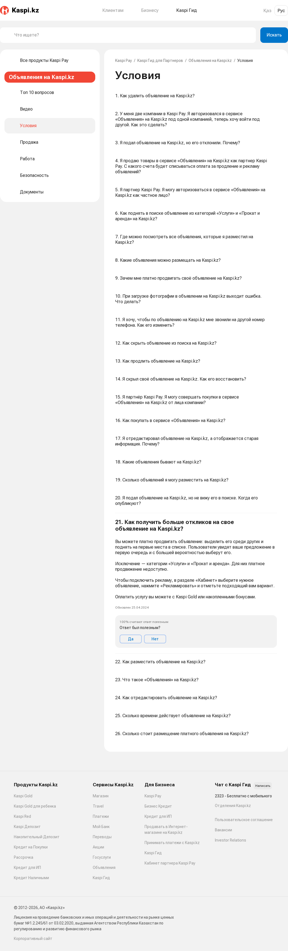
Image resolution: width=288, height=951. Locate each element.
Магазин (101, 796)
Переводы (102, 837)
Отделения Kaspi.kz (233, 805)
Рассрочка (23, 857)
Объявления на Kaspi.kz (210, 60)
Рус (281, 10)
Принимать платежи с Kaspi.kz (172, 842)
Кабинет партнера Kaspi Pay (170, 863)
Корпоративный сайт (33, 938)
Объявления (104, 867)
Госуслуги (102, 857)
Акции (98, 847)
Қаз (267, 10)
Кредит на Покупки (31, 847)
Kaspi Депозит (27, 826)
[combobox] (132, 35)
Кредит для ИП (27, 867)
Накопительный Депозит (37, 837)
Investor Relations (230, 840)
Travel (98, 806)
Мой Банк (101, 826)
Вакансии (223, 830)
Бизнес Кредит (158, 806)
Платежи (101, 816)
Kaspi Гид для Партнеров (160, 60)
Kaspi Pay (123, 60)
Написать (262, 786)
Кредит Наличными (31, 878)
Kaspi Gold (23, 796)
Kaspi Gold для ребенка (35, 806)
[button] (196, 583)
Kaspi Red (22, 816)
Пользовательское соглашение (244, 820)
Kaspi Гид (101, 878)
